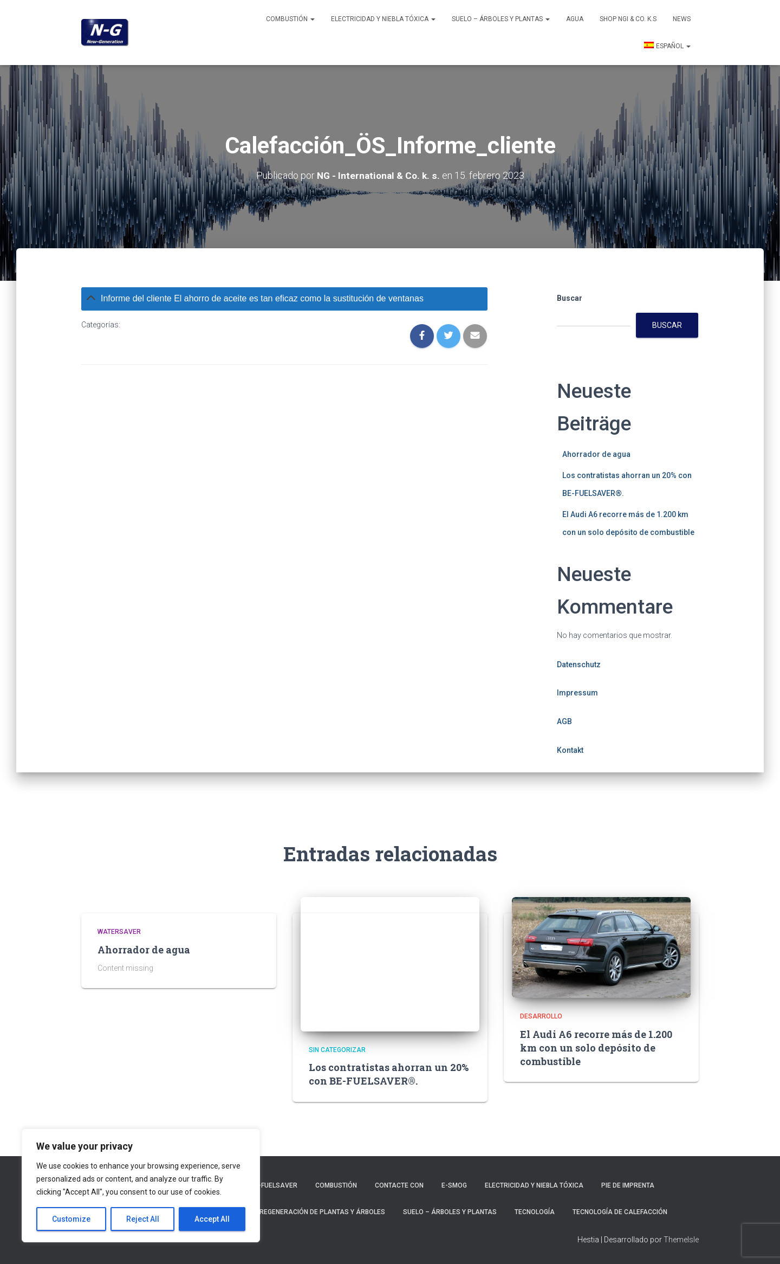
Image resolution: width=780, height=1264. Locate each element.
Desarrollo (541, 1016)
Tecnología (535, 1212)
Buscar (569, 298)
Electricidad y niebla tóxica (383, 19)
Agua (574, 19)
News (682, 19)
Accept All (212, 1219)
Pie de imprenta (627, 1185)
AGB (564, 721)
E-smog (454, 1185)
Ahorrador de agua (596, 454)
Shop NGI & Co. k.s (628, 19)
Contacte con (399, 1185)
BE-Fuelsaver (274, 1185)
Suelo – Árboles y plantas (501, 19)
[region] (141, 1185)
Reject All (142, 1219)
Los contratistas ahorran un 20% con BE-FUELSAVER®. (389, 1074)
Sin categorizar (337, 1050)
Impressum (577, 692)
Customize (71, 1219)
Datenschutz (579, 664)
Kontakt (570, 750)
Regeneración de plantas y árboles (322, 1212)
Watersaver (119, 932)
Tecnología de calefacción (620, 1212)
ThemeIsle (681, 1239)
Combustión (290, 19)
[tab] (284, 299)
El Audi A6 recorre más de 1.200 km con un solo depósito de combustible (596, 1048)
